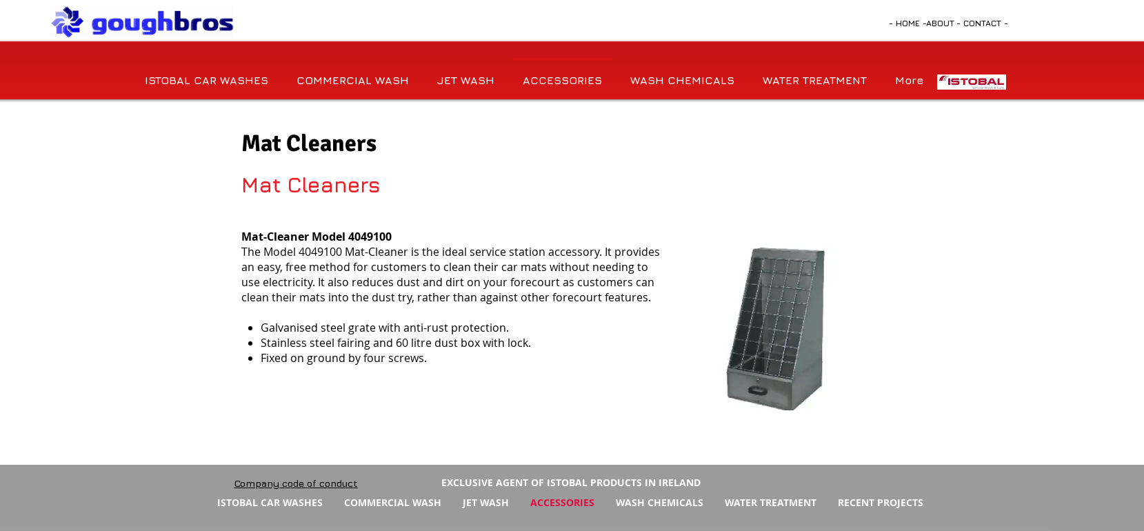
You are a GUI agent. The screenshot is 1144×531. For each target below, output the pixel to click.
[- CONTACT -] (982, 23)
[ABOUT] (940, 23)
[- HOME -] (908, 23)
